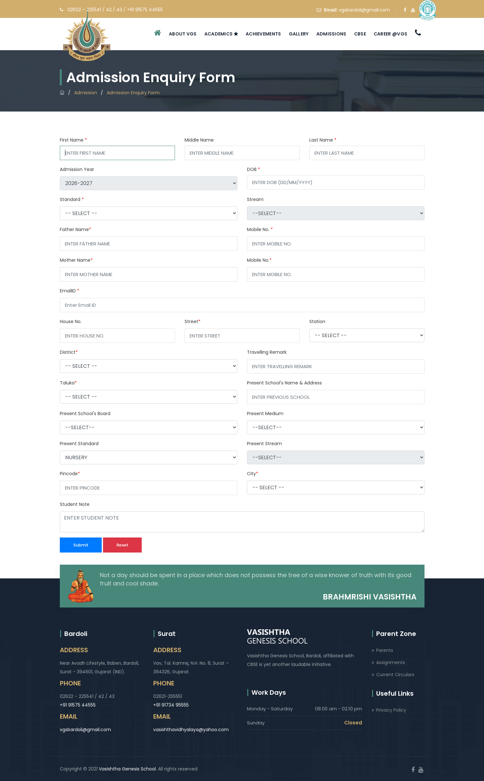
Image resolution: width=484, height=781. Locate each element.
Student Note (75, 504)
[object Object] (148, 213)
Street (193, 321)
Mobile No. (260, 229)
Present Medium (265, 413)
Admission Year (77, 169)
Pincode (70, 473)
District (69, 352)
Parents (384, 650)
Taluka (68, 383)
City (252, 473)
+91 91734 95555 (171, 705)
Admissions (331, 34)
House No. (71, 321)
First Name (73, 140)
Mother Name (76, 260)
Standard (72, 199)
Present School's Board (85, 413)
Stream (255, 199)
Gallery (299, 34)
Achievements (263, 34)
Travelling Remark (267, 352)
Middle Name (199, 140)
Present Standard (79, 443)
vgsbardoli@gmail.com (364, 10)
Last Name (323, 140)
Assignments (390, 662)
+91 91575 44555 (78, 705)
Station (317, 321)
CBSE (360, 34)
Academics (221, 34)
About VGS (183, 34)
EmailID (69, 291)
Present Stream (264, 443)
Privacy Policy (391, 710)
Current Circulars (395, 674)
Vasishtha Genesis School (127, 769)
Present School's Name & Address (284, 383)
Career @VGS (390, 34)
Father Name (75, 229)
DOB (253, 169)
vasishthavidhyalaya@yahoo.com (191, 729)
